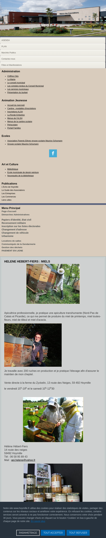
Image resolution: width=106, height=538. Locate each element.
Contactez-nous (8, 59)
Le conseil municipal (16, 83)
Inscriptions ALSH (15, 112)
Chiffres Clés (12, 76)
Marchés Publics (8, 53)
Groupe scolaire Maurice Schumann (22, 144)
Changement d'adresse (14, 229)
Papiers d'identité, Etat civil (16, 219)
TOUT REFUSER (78, 532)
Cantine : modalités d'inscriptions (21, 108)
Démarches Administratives (16, 214)
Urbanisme (7, 236)
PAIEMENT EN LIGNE (12, 250)
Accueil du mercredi (15, 105)
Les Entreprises (8, 193)
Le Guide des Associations (13, 190)
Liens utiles (6, 200)
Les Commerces (9, 197)
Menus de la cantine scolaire (19, 121)
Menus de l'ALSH (14, 118)
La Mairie (11, 79)
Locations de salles (11, 241)
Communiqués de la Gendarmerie (18, 244)
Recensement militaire (14, 223)
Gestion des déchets (12, 247)
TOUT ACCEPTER (53, 532)
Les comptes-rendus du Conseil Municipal (25, 86)
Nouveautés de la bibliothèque (20, 176)
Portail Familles (14, 128)
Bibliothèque (12, 169)
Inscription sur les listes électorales (21, 226)
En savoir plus (38, 521)
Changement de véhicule (15, 232)
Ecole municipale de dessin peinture (23, 172)
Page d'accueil (9, 211)
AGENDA (5, 40)
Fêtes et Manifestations (11, 65)
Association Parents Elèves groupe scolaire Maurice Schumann (34, 141)
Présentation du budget (17, 92)
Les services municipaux (18, 89)
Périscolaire (12, 125)
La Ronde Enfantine (16, 115)
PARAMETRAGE (28, 532)
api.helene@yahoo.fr (23, 460)
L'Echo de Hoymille (10, 187)
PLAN (4, 46)
